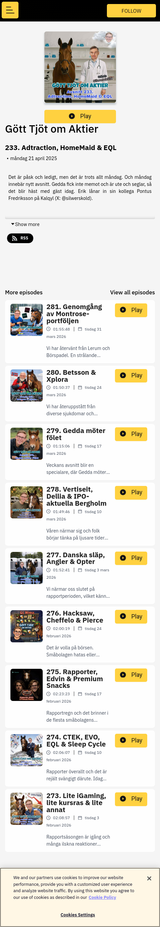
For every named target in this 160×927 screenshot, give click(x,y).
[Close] (149, 880)
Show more (25, 224)
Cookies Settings (78, 917)
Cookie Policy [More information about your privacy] (102, 900)
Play (80, 116)
